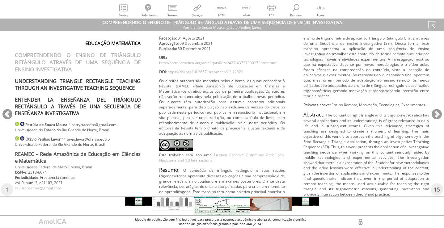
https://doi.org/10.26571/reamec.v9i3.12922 (214, 88)
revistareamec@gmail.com (42, 194)
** (72, 141)
